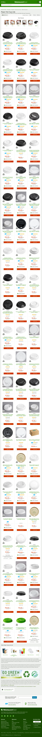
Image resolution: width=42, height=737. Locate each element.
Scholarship (25, 726)
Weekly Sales (14, 723)
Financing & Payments (27, 725)
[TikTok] (10, 716)
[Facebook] (8, 716)
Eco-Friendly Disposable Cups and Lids (14, 656)
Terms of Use (14, 732)
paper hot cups (6, 685)
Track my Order (37, 723)
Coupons (13, 725)
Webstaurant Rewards (4, 722)
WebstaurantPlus (4, 721)
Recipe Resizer (3, 726)
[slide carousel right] (38, 23)
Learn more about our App (32, 704)
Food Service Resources (16, 726)
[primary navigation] (3, 2)
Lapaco (35, 686)
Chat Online (35, 725)
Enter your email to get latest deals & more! (10, 697)
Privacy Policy (9, 732)
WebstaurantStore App (5, 723)
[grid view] (3, 15)
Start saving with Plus (12, 704)
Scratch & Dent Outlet (15, 722)
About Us (24, 721)
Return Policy (25, 729)
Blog (12, 721)
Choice (18, 686)
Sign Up (34, 697)
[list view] (6, 15)
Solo (25, 686)
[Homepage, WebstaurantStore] (21, 2)
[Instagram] (2, 716)
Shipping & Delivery (37, 727)
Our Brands (25, 722)
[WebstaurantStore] (14, 710)
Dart (20, 686)
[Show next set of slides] (40, 652)
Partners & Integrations (5, 727)
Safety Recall (14, 729)
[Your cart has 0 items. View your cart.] (39, 2)
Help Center (37, 721)
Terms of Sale (3, 732)
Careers (24, 723)
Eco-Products (30, 686)
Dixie (27, 686)
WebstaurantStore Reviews (16, 727)
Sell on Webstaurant (26, 727)
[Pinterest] (13, 716)
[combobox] (21, 5)
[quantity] (3, 54)
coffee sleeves (12, 685)
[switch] (30, 15)
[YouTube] (5, 716)
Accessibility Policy (21, 732)
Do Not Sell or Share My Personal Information (32, 732)
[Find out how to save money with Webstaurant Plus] (6, 45)
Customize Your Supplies (5, 725)
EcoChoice (22, 686)
